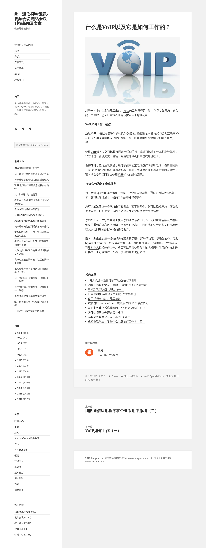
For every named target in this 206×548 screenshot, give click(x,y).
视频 (16, 484)
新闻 (16, 432)
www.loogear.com (95, 461)
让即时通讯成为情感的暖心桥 (29, 310)
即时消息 (93, 247)
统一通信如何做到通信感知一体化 (31, 226)
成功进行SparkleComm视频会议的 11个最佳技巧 (118, 303)
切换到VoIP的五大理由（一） (106, 289)
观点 (16, 444)
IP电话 (160, 220)
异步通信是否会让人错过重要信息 (31, 179)
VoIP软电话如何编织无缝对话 (29, 215)
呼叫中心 (19, 421)
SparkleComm (106, 193)
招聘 (16, 455)
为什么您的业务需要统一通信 (105, 312)
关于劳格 (19, 68)
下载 (16, 426)
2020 (19, 388)
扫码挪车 (19, 489)
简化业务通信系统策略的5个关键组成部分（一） (117, 308)
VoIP (126, 110)
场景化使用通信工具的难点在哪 (30, 220)
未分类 (17, 466)
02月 (19, 349)
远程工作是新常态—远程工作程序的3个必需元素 (117, 285)
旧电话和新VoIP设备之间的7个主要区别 (112, 294)
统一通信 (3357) (22, 523)
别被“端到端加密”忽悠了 (26, 168)
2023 (19, 371)
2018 (19, 399)
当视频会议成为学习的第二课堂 (30, 296)
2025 (19, 360)
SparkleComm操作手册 (26, 438)
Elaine (115, 376)
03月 (19, 343)
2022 (19, 377)
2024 (19, 365)
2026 (19, 333)
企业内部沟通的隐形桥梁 (27, 209)
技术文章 (19, 461)
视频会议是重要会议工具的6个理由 (109, 317)
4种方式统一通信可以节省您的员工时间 (112, 280)
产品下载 (19, 62)
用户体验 (19, 478)
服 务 (17, 50)
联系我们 (19, 79)
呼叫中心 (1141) (22, 534)
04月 (19, 337)
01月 (19, 354)
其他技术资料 (21, 449)
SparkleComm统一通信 (99, 243)
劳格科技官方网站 (23, 44)
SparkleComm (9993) (25, 511)
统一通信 (109, 238)
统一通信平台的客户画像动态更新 (31, 173)
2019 (19, 393)
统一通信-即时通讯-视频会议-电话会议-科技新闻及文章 (31, 18)
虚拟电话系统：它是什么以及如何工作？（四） (116, 321)
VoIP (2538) (20, 528)
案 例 (17, 74)
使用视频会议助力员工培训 (104, 298)
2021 (19, 382)
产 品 (17, 56)
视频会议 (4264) (22, 517)
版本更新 (19, 472)
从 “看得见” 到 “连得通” (26, 194)
